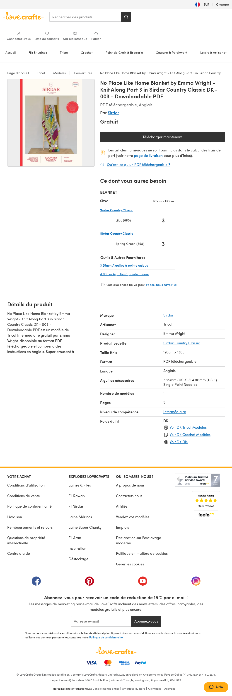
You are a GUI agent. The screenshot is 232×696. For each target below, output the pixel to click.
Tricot (64, 52)
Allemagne (155, 688)
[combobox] (85, 17)
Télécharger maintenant (178, 137)
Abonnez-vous (146, 621)
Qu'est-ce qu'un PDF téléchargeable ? (138, 164)
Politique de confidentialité (29, 506)
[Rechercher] (126, 17)
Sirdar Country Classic (181, 343)
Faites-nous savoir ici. (161, 284)
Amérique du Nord (133, 688)
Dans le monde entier (105, 688)
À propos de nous (130, 485)
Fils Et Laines (38, 52)
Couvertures (83, 73)
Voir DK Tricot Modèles (188, 427)
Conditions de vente (23, 495)
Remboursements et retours (30, 527)
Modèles (59, 73)
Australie (169, 688)
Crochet (87, 52)
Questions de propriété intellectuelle (26, 540)
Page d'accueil (18, 73)
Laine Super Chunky (85, 527)
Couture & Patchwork (171, 52)
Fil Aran (75, 537)
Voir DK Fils (179, 441)
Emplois (122, 527)
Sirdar (113, 112)
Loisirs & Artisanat (213, 52)
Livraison (14, 516)
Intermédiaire (174, 411)
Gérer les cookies (130, 564)
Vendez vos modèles (132, 516)
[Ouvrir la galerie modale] (51, 123)
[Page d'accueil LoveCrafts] (116, 650)
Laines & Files (80, 485)
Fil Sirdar (76, 506)
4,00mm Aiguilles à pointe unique (137, 274)
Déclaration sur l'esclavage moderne (138, 540)
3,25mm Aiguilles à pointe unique (137, 265)
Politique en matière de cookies (142, 553)
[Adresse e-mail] (101, 621)
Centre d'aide (18, 553)
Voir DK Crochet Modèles (190, 434)
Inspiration (77, 548)
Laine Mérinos (80, 516)
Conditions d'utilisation (26, 485)
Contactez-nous (129, 495)
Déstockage (78, 558)
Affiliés (121, 506)
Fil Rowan (77, 495)
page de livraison (149, 155)
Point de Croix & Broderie (124, 52)
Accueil (10, 52)
